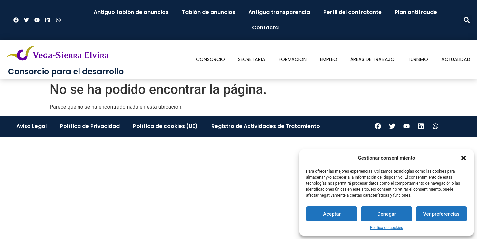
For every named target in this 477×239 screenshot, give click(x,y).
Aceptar (332, 214)
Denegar (386, 214)
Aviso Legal (31, 126)
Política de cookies (386, 227)
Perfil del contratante (352, 12)
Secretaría (251, 59)
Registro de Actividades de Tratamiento (265, 126)
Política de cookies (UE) (165, 126)
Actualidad (455, 59)
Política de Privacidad (90, 126)
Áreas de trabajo (372, 59)
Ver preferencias (441, 214)
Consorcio (210, 59)
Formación (293, 59)
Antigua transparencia (279, 12)
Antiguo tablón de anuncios (131, 12)
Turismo (418, 59)
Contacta (265, 27)
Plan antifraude (416, 12)
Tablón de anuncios (208, 12)
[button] (463, 158)
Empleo (328, 59)
